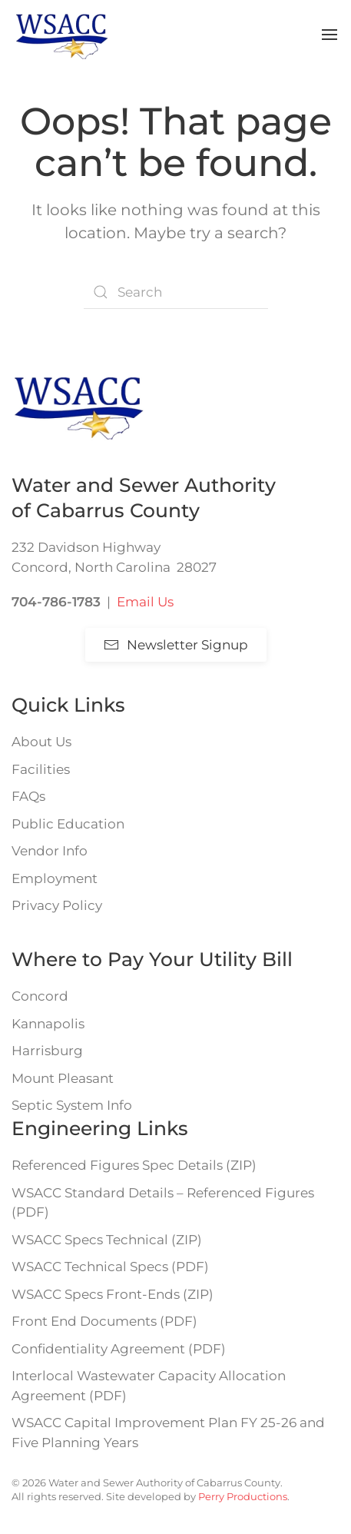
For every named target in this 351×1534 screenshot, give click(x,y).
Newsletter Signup (176, 644)
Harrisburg (47, 1050)
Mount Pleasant (63, 1078)
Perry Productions (242, 1496)
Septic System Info (72, 1105)
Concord (40, 996)
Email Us (145, 601)
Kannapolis (48, 1023)
